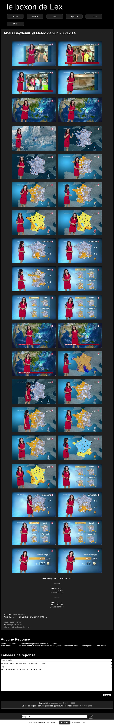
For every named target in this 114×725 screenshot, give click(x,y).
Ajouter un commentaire (13, 622)
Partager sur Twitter (14, 624)
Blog (54, 16)
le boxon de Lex (35, 6)
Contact (94, 16)
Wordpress (45, 710)
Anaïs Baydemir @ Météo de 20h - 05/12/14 (40, 33)
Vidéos (15, 617)
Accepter (64, 722)
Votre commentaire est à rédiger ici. (56, 681)
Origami (89, 710)
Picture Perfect (77, 710)
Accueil (15, 16)
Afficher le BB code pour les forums (17, 627)
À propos (74, 16)
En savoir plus (78, 722)
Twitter (15, 24)
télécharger (59, 593)
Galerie (35, 16)
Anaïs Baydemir (18, 614)
